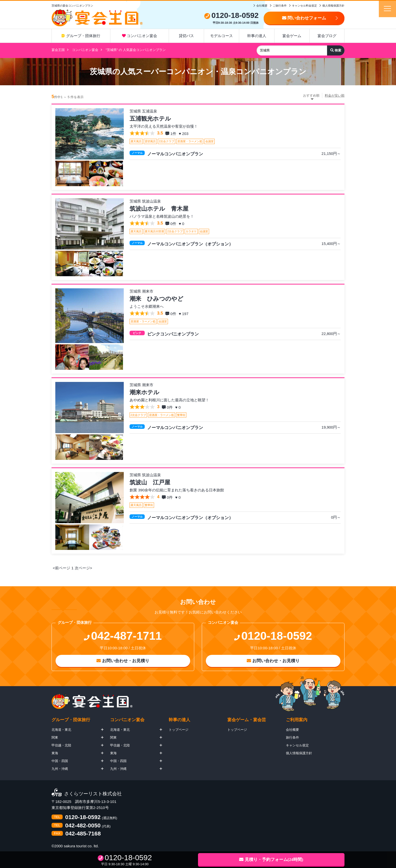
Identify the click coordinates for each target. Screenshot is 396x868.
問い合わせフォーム (304, 18)
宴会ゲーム (291, 36)
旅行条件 (292, 737)
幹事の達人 (256, 36)
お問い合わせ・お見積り (122, 660)
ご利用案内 (296, 719)
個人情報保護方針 (333, 5)
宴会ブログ (326, 36)
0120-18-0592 (83, 817)
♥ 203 (184, 133)
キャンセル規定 (297, 745)
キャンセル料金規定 (304, 5)
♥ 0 (182, 223)
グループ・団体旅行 (81, 36)
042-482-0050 (83, 826)
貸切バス (186, 36)
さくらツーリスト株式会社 (93, 794)
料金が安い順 (334, 95)
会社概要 (261, 5)
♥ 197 (184, 314)
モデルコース (221, 36)
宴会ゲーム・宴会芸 (246, 719)
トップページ (178, 730)
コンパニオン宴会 (139, 36)
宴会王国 (58, 50)
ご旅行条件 (280, 5)
